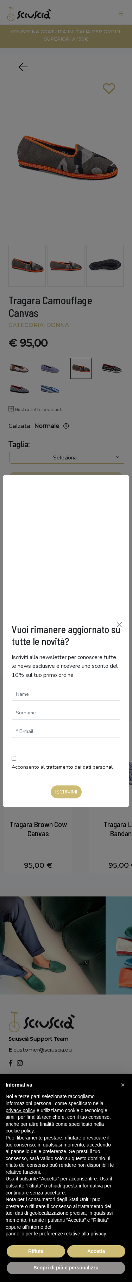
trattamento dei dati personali (80, 766)
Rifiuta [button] (36, 1251)
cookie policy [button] (19, 1131)
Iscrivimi (66, 791)
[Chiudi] (119, 625)
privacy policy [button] (20, 1110)
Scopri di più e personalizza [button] (65, 1267)
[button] (122, 1084)
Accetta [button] (96, 1251)
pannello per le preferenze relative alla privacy (56, 1233)
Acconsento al (63, 766)
